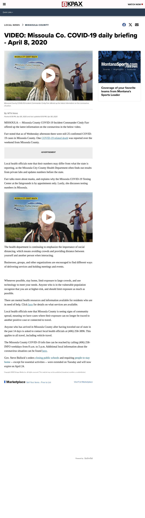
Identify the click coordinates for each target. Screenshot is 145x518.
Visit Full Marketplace (83, 382)
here (30, 304)
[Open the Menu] (4, 4)
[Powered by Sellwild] (88, 458)
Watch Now (135, 4)
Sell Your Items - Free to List (38, 382)
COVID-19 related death (54, 138)
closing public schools (47, 357)
